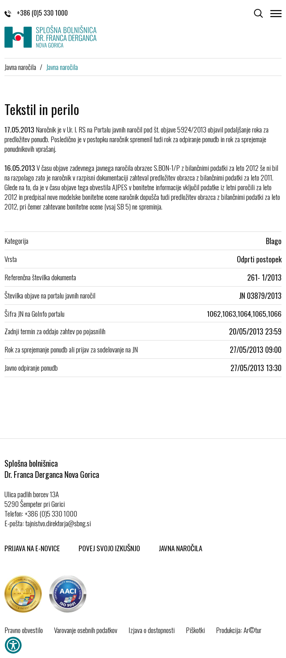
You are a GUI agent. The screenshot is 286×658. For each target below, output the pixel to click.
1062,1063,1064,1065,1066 (244, 313)
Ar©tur (252, 630)
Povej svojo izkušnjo (109, 548)
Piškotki (195, 630)
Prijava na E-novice (32, 548)
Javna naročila (20, 66)
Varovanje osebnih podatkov (85, 630)
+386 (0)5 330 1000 (36, 12)
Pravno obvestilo (23, 630)
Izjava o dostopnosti (151, 630)
